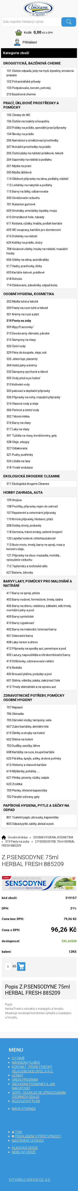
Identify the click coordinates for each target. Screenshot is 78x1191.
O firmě (18, 1058)
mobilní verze (24, 1152)
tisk (18, 1132)
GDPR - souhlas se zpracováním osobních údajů (39, 1095)
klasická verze (25, 1148)
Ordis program (25, 1080)
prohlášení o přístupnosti (38, 1136)
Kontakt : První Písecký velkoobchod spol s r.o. (32, 1069)
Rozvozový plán (26, 1101)
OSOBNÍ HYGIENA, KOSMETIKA (53, 837)
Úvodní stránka (17, 837)
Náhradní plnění (26, 1063)
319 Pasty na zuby (17, 841)
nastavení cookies (28, 1141)
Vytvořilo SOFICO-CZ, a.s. (30, 1180)
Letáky (17, 1075)
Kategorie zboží (39, 53)
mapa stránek (24, 1109)
